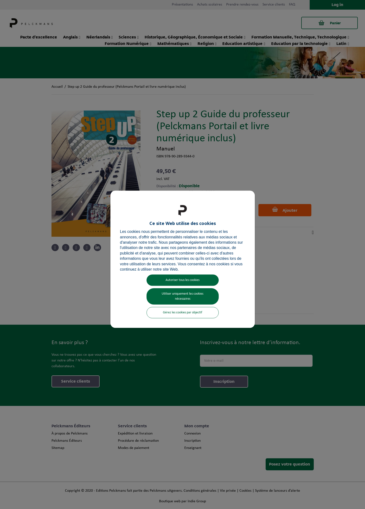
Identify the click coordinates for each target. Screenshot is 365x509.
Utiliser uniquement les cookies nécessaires (182, 296)
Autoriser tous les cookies (182, 280)
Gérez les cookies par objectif (182, 313)
